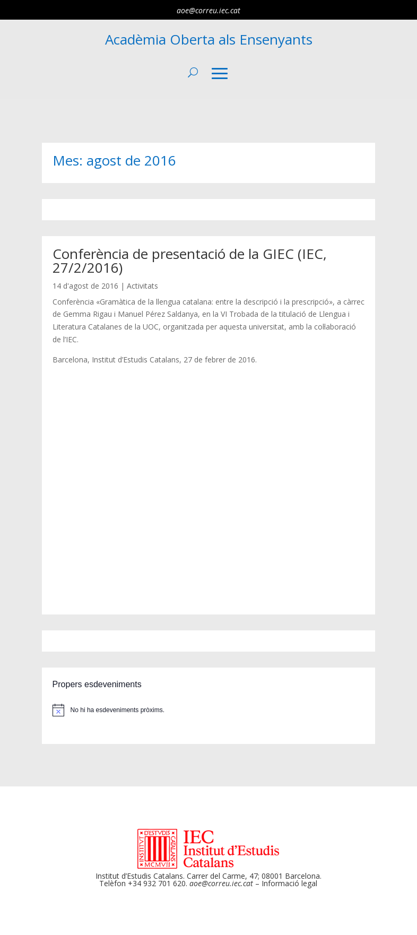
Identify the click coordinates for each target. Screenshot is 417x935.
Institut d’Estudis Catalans (139, 876)
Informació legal (289, 883)
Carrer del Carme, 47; (223, 876)
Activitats (142, 286)
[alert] (209, 710)
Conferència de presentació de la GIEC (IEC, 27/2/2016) (190, 260)
